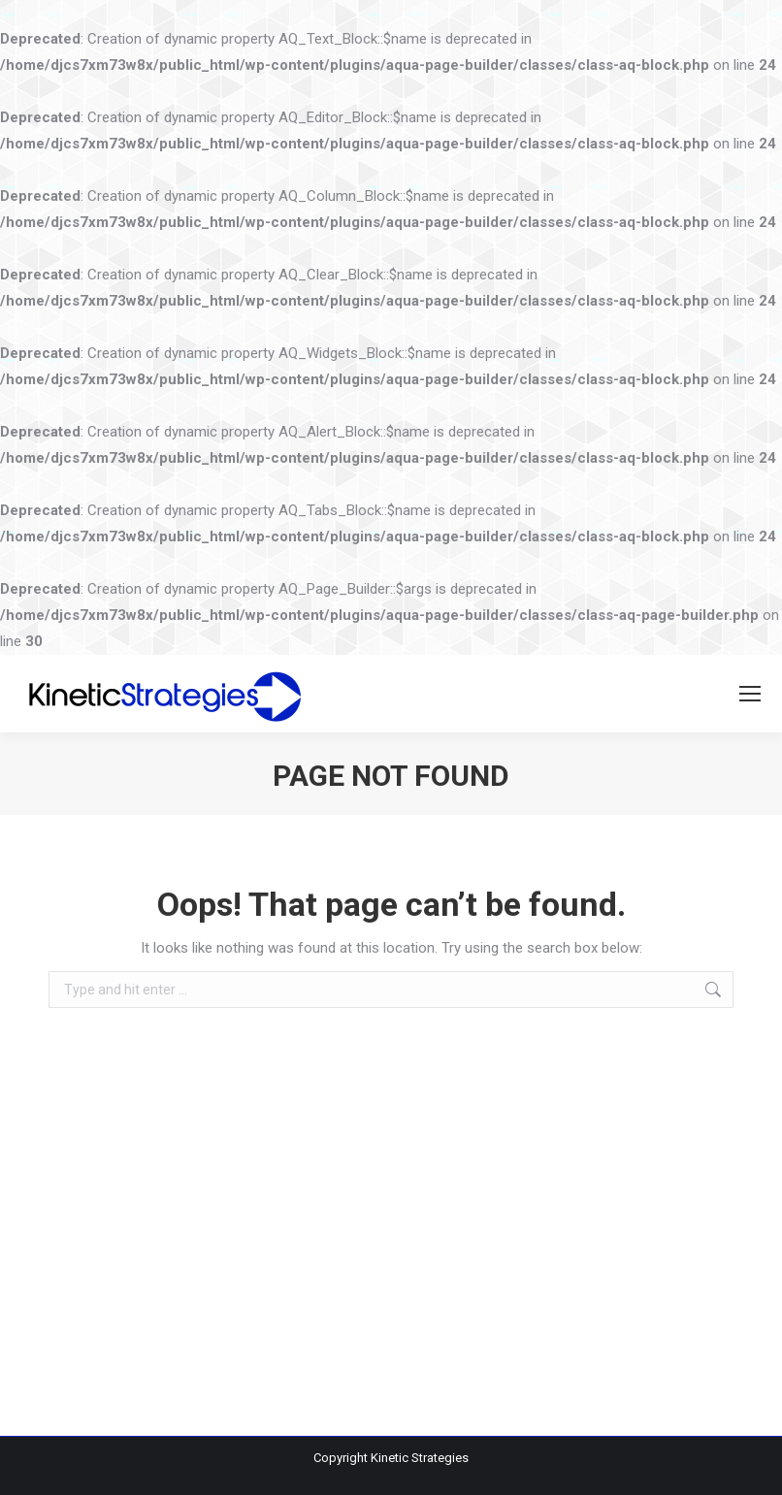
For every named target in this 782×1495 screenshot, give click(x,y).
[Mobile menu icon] (750, 693)
